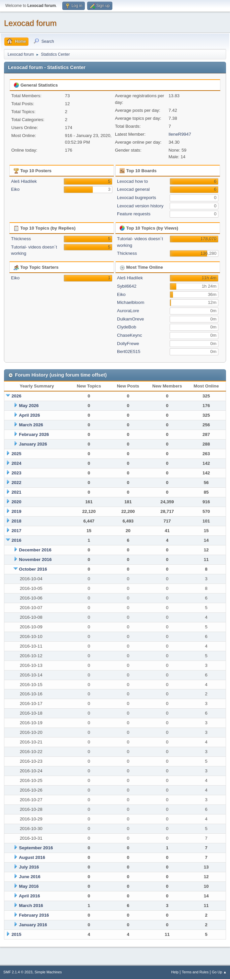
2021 (17, 492)
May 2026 (28, 405)
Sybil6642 (127, 286)
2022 (17, 482)
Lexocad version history (140, 205)
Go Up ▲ (219, 972)
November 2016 (35, 559)
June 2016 (29, 876)
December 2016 (35, 549)
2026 (17, 395)
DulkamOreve (130, 318)
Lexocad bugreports (136, 197)
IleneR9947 (179, 134)
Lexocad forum (30, 23)
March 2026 (31, 424)
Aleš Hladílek (24, 181)
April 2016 (29, 895)
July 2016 (29, 867)
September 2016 (36, 847)
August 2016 (32, 857)
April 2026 (29, 415)
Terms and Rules (195, 972)
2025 (17, 453)
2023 (17, 472)
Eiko (15, 189)
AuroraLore (128, 310)
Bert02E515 (128, 351)
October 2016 (33, 569)
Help (175, 972)
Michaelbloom (130, 302)
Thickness (21, 238)
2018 (17, 521)
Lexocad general (133, 189)
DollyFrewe (128, 343)
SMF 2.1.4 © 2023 (17, 972)
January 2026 (33, 444)
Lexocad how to (132, 181)
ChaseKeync (129, 335)
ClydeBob (126, 326)
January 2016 (33, 924)
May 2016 (28, 886)
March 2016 (31, 905)
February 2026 (34, 434)
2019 (17, 511)
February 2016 (34, 915)
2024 (17, 463)
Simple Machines (48, 972)
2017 (17, 530)
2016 (17, 540)
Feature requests (133, 213)
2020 (17, 501)
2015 (17, 934)
